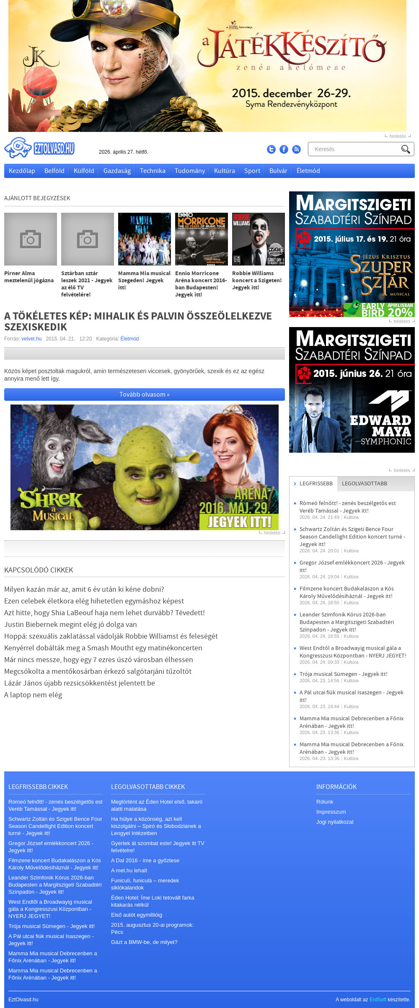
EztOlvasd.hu (47, 148)
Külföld (84, 171)
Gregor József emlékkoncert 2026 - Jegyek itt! (50, 846)
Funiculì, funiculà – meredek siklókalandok (145, 884)
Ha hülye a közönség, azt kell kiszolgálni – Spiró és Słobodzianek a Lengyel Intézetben (156, 826)
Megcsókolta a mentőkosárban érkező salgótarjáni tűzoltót (97, 671)
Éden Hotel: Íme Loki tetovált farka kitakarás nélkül (152, 901)
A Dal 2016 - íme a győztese (145, 860)
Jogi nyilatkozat (335, 822)
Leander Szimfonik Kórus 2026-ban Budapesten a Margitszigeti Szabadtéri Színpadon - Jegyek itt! (347, 622)
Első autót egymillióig (136, 915)
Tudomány (190, 171)
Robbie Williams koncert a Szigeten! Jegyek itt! (257, 280)
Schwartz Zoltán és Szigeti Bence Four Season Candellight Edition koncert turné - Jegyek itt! (352, 537)
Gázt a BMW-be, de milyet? (144, 942)
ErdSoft (378, 1000)
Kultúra (224, 171)
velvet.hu (31, 339)
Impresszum (331, 812)
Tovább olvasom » (144, 394)
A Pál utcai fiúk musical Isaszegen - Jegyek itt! (51, 939)
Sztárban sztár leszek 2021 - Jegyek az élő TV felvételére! (87, 284)
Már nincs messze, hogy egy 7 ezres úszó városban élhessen (98, 660)
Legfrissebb (316, 483)
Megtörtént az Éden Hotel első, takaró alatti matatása (156, 805)
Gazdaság (117, 171)
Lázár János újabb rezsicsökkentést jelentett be (79, 683)
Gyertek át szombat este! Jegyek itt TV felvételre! (157, 846)
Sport (252, 171)
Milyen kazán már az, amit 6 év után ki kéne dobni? (84, 589)
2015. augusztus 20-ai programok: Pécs (152, 928)
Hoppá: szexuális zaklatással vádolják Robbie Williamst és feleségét (111, 636)
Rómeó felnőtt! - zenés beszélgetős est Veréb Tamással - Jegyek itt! (348, 507)
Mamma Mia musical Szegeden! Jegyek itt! (144, 280)
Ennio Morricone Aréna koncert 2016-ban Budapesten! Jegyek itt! (201, 284)
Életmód (308, 171)
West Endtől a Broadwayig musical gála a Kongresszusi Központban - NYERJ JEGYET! (353, 652)
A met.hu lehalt (129, 870)
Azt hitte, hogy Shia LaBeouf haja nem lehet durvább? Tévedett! (104, 613)
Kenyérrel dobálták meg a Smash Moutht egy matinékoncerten (103, 648)
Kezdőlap (22, 171)
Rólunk (324, 802)
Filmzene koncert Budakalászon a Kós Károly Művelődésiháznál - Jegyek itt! (347, 592)
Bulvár (278, 171)
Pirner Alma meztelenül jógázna (29, 277)
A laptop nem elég (33, 695)
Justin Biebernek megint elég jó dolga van (70, 624)
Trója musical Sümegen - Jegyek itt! (344, 674)
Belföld (54, 171)
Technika (153, 171)
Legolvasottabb (364, 483)
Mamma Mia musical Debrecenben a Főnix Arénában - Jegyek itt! (351, 722)
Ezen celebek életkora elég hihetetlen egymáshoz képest (94, 601)
